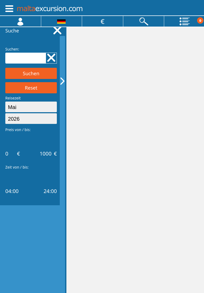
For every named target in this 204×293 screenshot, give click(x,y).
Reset (31, 88)
